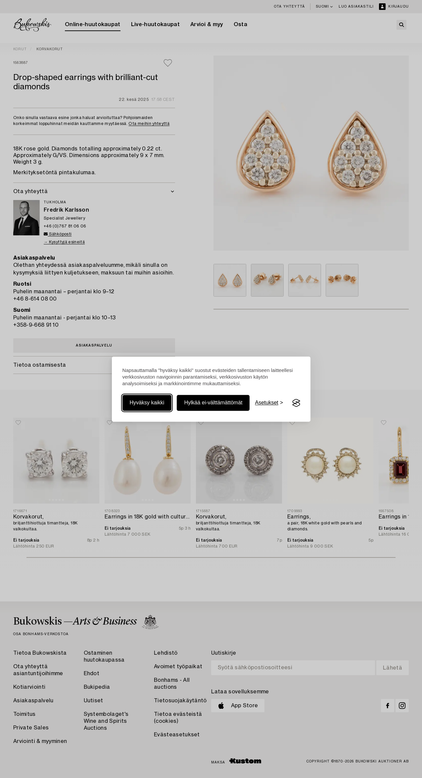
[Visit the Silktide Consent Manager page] (296, 403)
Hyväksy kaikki (147, 403)
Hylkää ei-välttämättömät (213, 403)
